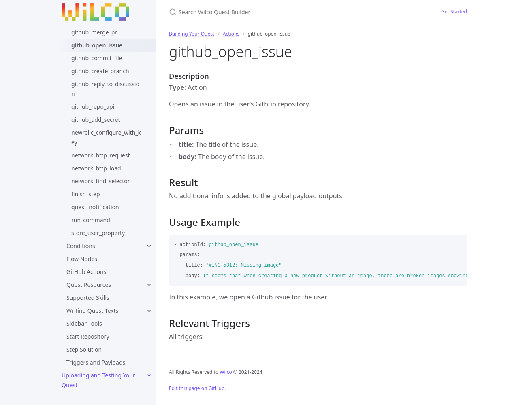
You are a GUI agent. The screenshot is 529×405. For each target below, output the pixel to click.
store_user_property (98, 233)
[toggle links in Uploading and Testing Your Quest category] (149, 375)
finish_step (85, 194)
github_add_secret (95, 119)
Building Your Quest (191, 33)
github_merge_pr (94, 32)
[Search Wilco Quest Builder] (264, 12)
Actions (231, 33)
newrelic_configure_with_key (106, 137)
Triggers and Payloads (95, 362)
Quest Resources (88, 284)
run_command (90, 220)
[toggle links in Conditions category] (149, 246)
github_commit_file (96, 58)
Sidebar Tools (84, 323)
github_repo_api (92, 106)
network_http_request (100, 155)
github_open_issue (96, 45)
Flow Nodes (81, 259)
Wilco (226, 372)
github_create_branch (100, 71)
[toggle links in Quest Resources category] (149, 284)
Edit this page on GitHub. (197, 388)
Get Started (454, 11)
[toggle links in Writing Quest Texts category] (149, 310)
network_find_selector (100, 181)
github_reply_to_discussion (105, 89)
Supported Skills (87, 297)
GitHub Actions (86, 272)
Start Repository (87, 336)
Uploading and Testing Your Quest (98, 380)
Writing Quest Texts (92, 310)
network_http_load (96, 168)
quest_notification (95, 207)
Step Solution (84, 349)
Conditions (80, 246)
